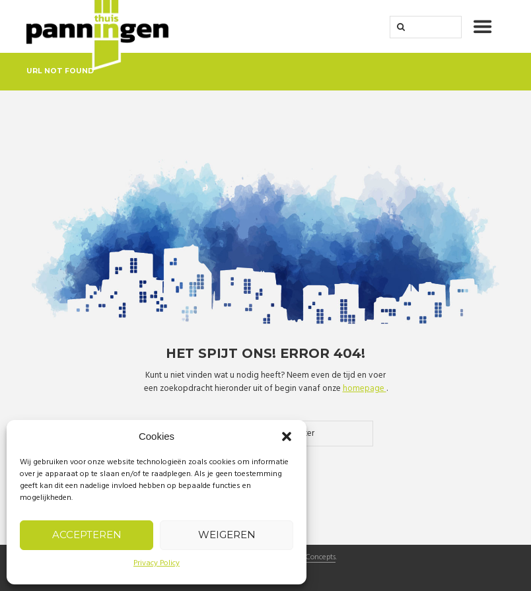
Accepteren (87, 534)
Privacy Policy (156, 563)
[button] (286, 436)
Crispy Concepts (309, 558)
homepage (364, 389)
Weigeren (227, 534)
